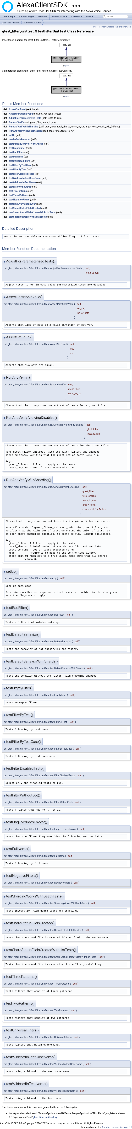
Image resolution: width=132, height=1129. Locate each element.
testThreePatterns (19, 195)
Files (90, 17)
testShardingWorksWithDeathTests (28, 216)
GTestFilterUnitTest (32, 22)
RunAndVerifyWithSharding (23, 126)
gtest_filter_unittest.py (45, 1117)
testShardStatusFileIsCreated (25, 208)
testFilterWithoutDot (20, 186)
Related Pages (26, 16)
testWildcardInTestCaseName (25, 178)
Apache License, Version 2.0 (117, 1127)
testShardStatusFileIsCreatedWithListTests (32, 212)
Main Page (9, 16)
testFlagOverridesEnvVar (22, 204)
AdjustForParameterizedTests (25, 118)
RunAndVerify (16, 122)
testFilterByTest (17, 169)
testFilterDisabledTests (21, 173)
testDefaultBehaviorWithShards (26, 143)
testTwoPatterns (18, 191)
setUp (12, 135)
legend (66, 65)
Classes (76, 17)
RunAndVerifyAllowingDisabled (26, 131)
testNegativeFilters (19, 199)
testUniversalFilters (19, 161)
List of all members (123, 27)
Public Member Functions (103, 27)
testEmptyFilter (17, 148)
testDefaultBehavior (19, 139)
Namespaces (60, 17)
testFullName (16, 156)
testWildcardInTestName (22, 182)
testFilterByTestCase (20, 165)
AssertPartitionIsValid (21, 113)
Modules (42, 16)
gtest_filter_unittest (10, 22)
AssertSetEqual (17, 109)
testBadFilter (16, 152)
